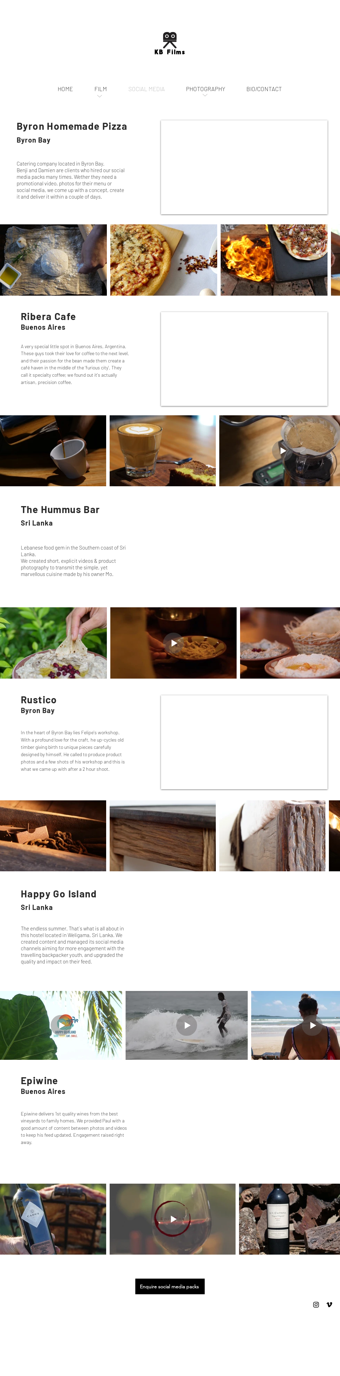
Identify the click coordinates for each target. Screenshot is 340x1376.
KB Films (170, 52)
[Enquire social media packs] (170, 1286)
